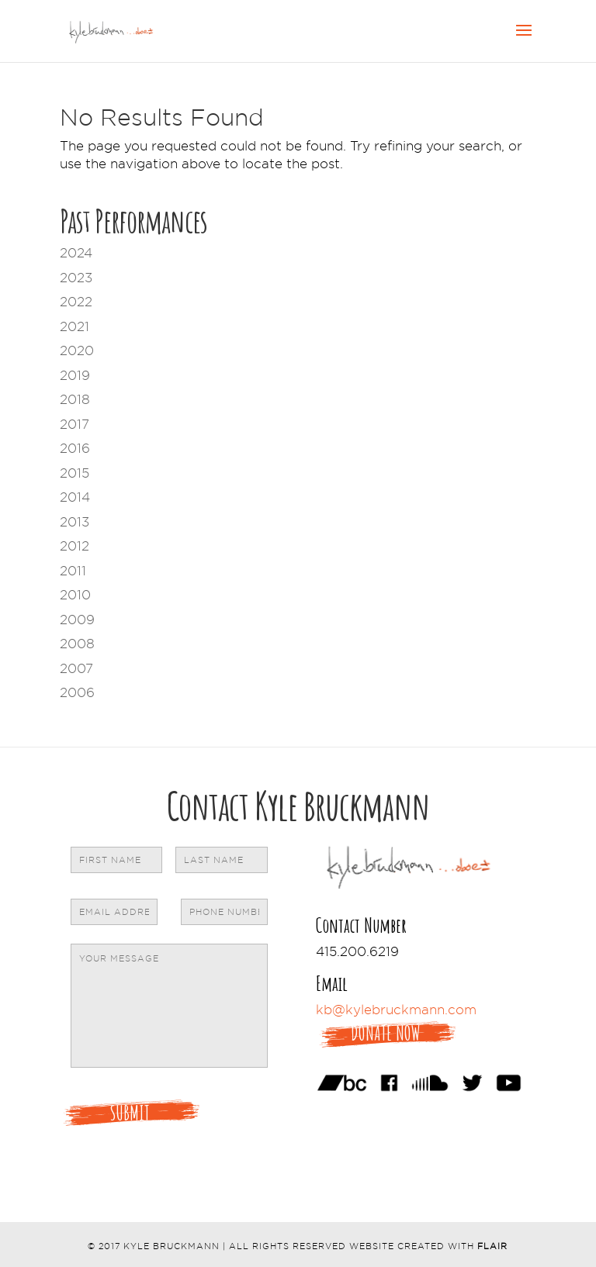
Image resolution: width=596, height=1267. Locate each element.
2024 (76, 253)
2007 (76, 668)
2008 (77, 644)
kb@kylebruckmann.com (396, 1010)
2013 (74, 522)
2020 (77, 350)
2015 (74, 473)
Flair (492, 1246)
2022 (76, 302)
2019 (75, 375)
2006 (77, 692)
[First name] (117, 860)
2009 (77, 620)
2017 (74, 424)
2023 (76, 278)
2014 (75, 497)
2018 (75, 399)
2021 (74, 326)
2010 (75, 595)
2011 (73, 571)
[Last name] (221, 860)
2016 (75, 448)
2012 (74, 546)
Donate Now (386, 1033)
